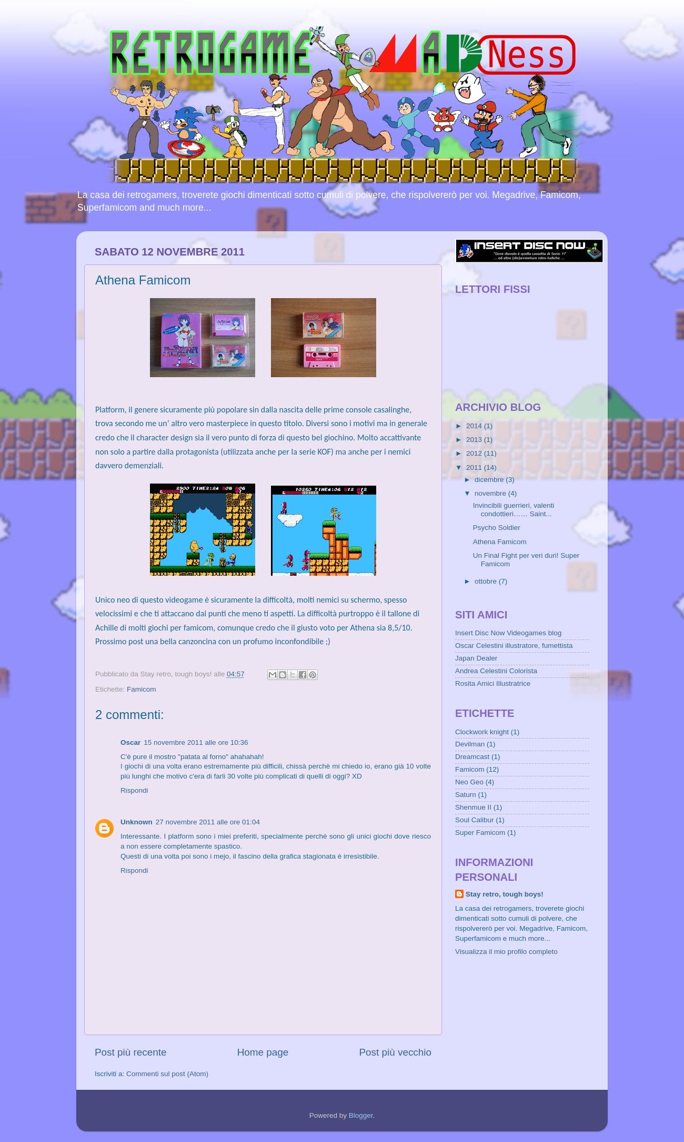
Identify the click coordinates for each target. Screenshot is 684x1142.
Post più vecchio (395, 1052)
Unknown (136, 822)
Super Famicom (480, 832)
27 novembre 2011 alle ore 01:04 (208, 822)
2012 (475, 453)
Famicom (141, 689)
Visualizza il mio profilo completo (506, 952)
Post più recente (131, 1052)
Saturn (465, 795)
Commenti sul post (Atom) (167, 1074)
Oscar (130, 742)
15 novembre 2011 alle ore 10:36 (196, 742)
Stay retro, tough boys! (505, 894)
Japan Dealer (476, 658)
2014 (475, 426)
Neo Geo (469, 782)
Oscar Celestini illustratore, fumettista (514, 645)
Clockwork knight (482, 732)
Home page (263, 1052)
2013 (475, 440)
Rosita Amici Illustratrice (492, 683)
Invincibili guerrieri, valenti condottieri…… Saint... (514, 509)
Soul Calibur (474, 820)
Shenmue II (473, 807)
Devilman (470, 744)
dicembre (490, 480)
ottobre (487, 581)
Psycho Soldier (496, 527)
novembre (491, 493)
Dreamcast (472, 757)
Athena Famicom (500, 542)
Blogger (361, 1115)
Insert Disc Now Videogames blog (508, 633)
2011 (475, 467)
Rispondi (134, 790)
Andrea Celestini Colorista (496, 671)
